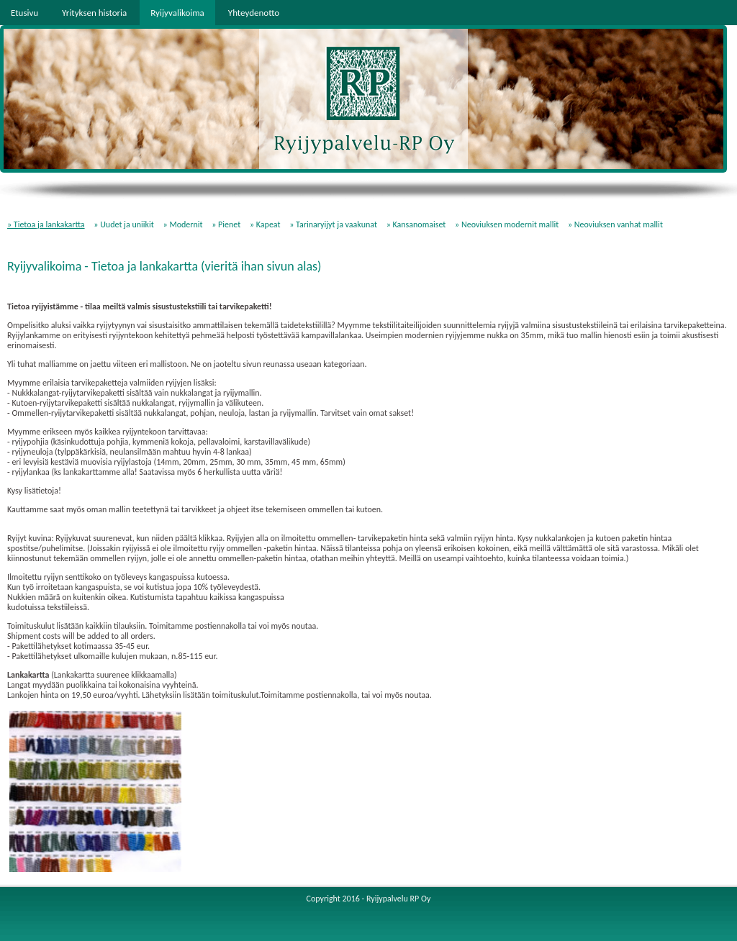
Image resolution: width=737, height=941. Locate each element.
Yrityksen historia (94, 12)
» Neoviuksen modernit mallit (507, 224)
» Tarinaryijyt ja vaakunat (333, 224)
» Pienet (226, 224)
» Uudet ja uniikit (123, 224)
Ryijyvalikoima (177, 12)
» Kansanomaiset (416, 224)
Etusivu (24, 12)
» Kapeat (265, 224)
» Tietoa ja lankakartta (46, 224)
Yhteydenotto (253, 12)
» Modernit (183, 224)
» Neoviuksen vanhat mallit (615, 224)
